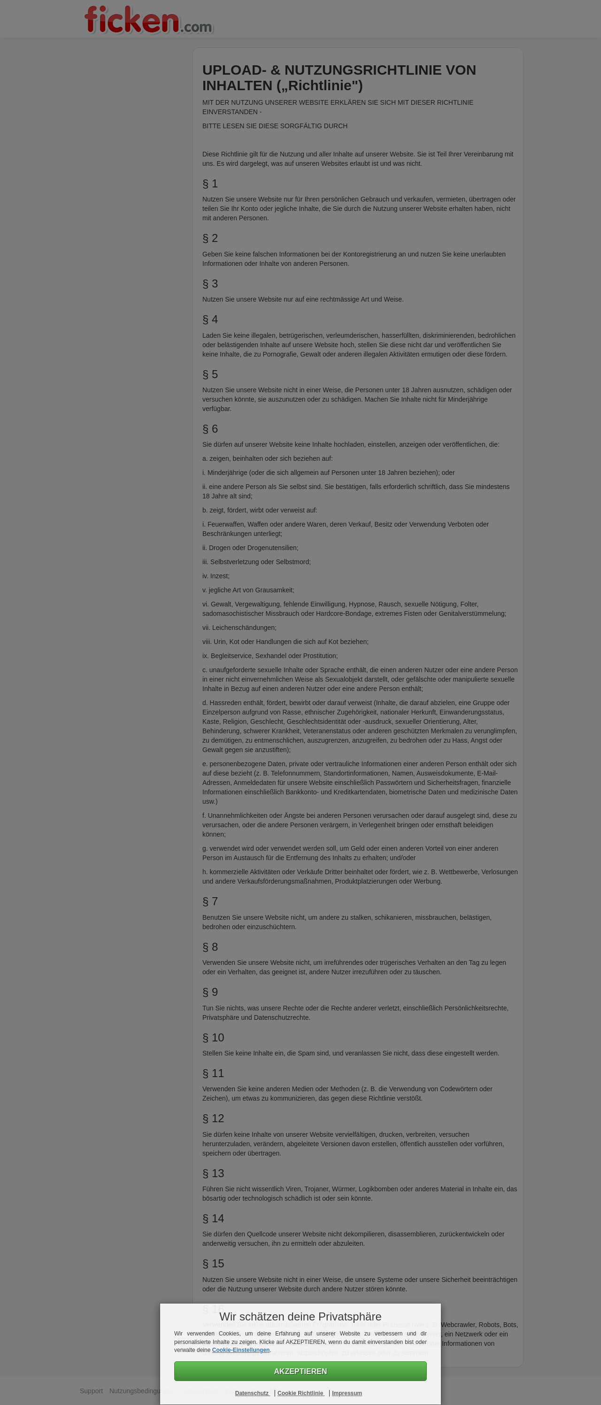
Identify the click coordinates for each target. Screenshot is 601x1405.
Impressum (347, 1393)
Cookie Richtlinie (301, 1393)
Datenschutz (252, 1393)
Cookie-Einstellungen (241, 1350)
